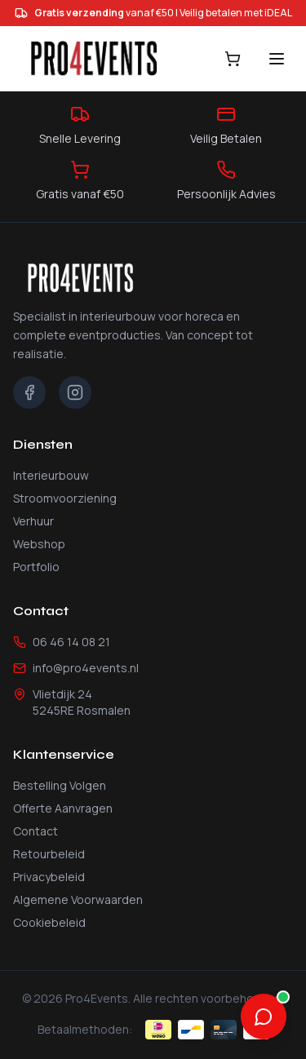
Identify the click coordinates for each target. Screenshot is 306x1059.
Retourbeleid (49, 854)
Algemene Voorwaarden (78, 899)
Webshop (39, 544)
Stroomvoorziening (65, 498)
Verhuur (33, 521)
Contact (35, 831)
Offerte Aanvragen (63, 808)
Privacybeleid (49, 876)
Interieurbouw (51, 475)
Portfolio (36, 566)
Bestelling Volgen (59, 785)
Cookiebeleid (49, 922)
